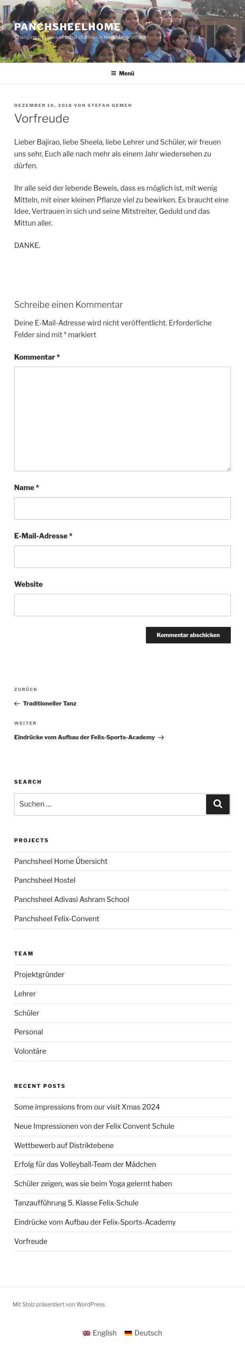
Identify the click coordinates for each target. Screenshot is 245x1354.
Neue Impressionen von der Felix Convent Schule (94, 1126)
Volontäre (30, 1051)
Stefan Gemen (110, 105)
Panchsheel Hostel (45, 880)
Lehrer (25, 994)
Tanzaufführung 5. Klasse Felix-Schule (76, 1203)
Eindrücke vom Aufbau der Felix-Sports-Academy (95, 1222)
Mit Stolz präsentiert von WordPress (59, 1304)
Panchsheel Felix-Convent (56, 919)
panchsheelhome (67, 27)
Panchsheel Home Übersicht (60, 861)
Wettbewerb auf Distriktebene (64, 1145)
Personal (28, 1032)
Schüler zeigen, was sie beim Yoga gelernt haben (93, 1183)
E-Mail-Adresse (43, 536)
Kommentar (37, 357)
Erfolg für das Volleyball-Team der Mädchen (85, 1164)
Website (28, 584)
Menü (122, 73)
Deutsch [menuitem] (148, 1333)
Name (26, 487)
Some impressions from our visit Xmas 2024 (87, 1107)
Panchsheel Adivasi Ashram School (71, 899)
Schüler (26, 1013)
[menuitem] (100, 1333)
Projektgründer (39, 974)
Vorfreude (31, 1241)
